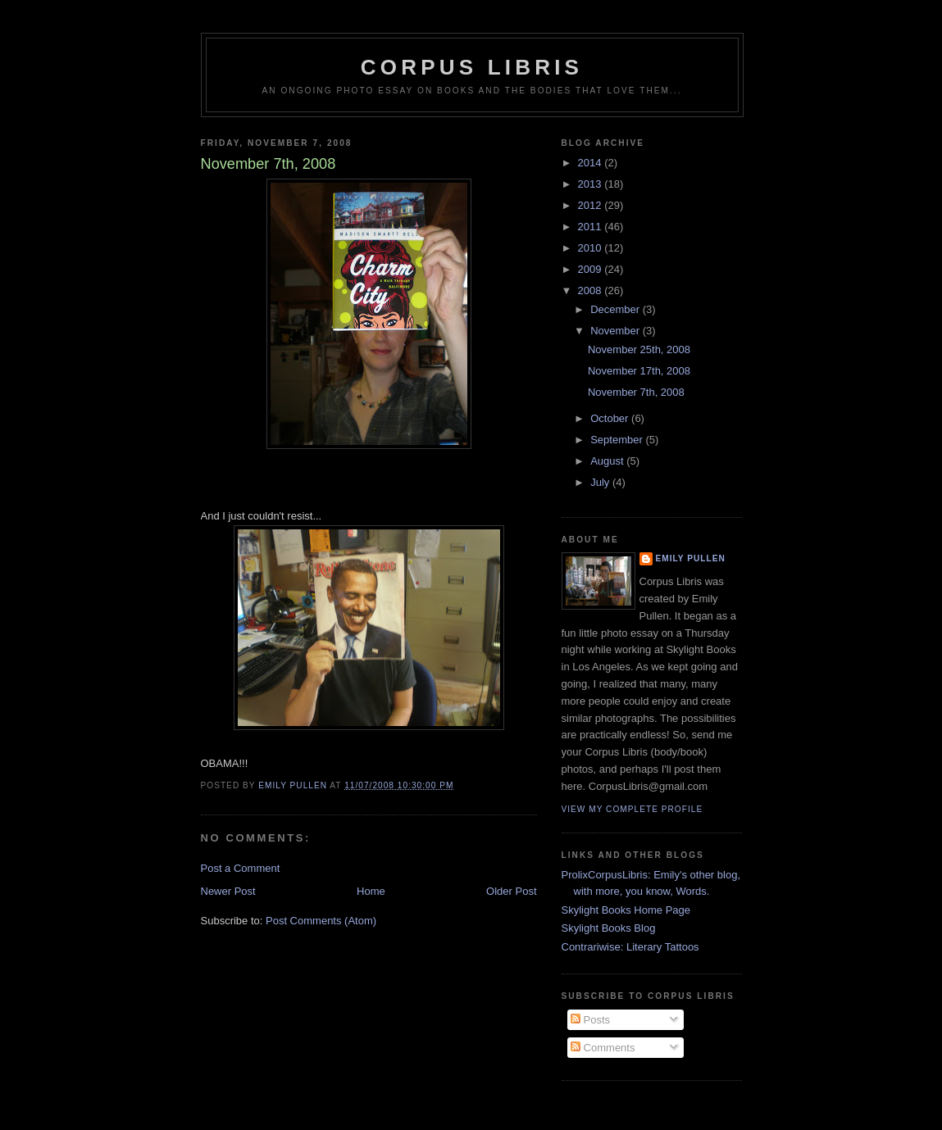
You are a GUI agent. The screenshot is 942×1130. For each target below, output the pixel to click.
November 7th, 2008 (636, 392)
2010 (591, 248)
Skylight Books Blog (609, 928)
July (601, 482)
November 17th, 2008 (639, 371)
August (608, 461)
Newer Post (228, 891)
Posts (590, 1020)
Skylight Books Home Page (626, 910)
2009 (591, 269)
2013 (591, 184)
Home (371, 891)
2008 (591, 290)
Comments (603, 1048)
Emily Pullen (691, 558)
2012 (591, 205)
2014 (591, 163)
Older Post (511, 891)
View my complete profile (632, 809)
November (616, 330)
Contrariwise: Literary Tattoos (630, 947)
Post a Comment (240, 868)
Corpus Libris (472, 67)
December (616, 309)
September (617, 439)
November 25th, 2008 (639, 349)
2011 (591, 226)
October (610, 418)
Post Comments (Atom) (321, 920)
